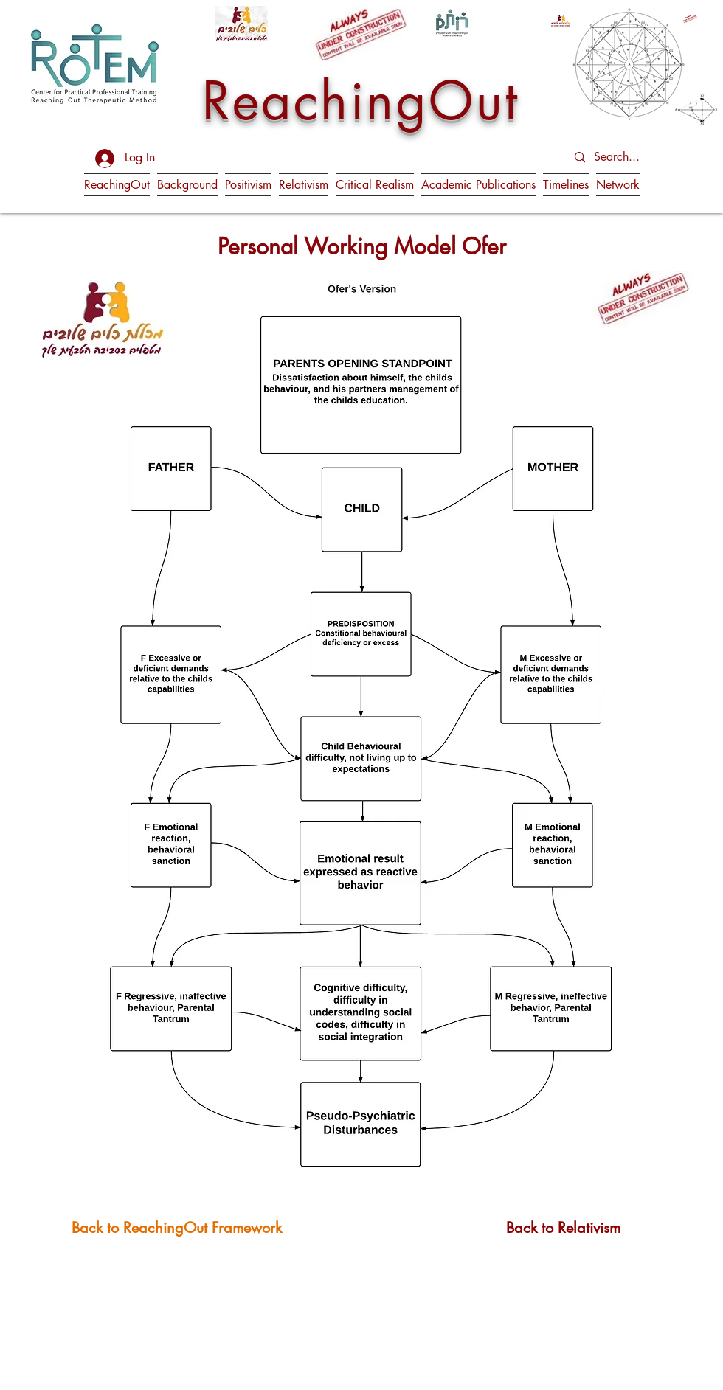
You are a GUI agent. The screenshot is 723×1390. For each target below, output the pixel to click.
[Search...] (631, 157)
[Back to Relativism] (563, 1227)
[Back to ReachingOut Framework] (176, 1227)
